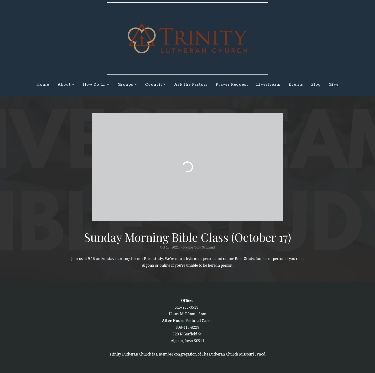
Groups (127, 84)
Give (333, 84)
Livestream (268, 84)
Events (296, 84)
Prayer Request (232, 84)
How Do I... (96, 84)
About (66, 84)
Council (155, 84)
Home (42, 84)
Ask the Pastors (191, 84)
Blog (315, 84)
